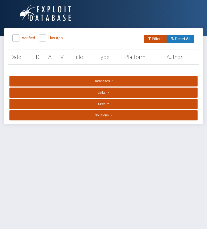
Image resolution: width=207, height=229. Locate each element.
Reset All (180, 39)
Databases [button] (102, 81)
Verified (28, 37)
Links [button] (102, 93)
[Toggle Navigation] (13, 13)
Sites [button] (102, 104)
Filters (155, 39)
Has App (56, 37)
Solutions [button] (102, 115)
